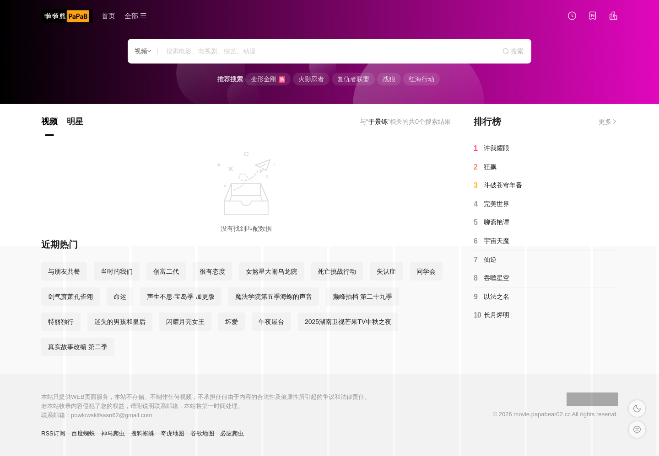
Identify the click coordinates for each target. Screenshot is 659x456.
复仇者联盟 (353, 79)
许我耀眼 (491, 148)
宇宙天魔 (491, 241)
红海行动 (421, 79)
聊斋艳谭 (491, 222)
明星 (75, 121)
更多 (608, 121)
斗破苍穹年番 (498, 185)
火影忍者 (311, 79)
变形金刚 (268, 79)
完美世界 (491, 204)
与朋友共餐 (64, 271)
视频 (49, 121)
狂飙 (485, 167)
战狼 (389, 79)
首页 (108, 16)
